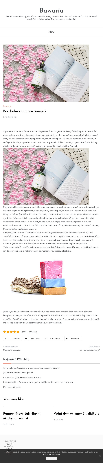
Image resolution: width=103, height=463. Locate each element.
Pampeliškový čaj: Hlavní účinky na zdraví (22, 377)
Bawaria (51, 11)
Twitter (31, 338)
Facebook (12, 338)
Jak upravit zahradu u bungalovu (18, 372)
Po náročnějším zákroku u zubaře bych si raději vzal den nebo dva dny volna (38, 382)
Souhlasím (51, 458)
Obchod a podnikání (12, 350)
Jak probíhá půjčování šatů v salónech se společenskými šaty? (31, 368)
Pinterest (52, 338)
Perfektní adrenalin (12, 387)
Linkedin (72, 338)
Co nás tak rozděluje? (90, 350)
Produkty (7, 106)
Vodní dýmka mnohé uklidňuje (76, 413)
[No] (99, 456)
